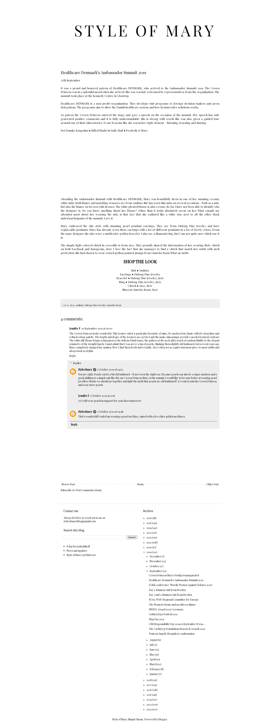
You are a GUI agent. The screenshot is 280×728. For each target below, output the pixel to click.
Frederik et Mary (137, 130)
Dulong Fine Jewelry (95, 305)
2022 (149, 537)
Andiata (79, 305)
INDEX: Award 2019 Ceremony (166, 609)
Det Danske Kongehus (74, 130)
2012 (149, 709)
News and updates (77, 550)
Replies (77, 363)
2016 (149, 690)
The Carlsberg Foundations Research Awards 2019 (177, 629)
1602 (72, 305)
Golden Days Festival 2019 (163, 614)
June (152, 649)
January (154, 674)
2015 (149, 694)
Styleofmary (85, 369)
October (155, 566)
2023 (149, 532)
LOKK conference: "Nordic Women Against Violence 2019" (180, 585)
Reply (72, 355)
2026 (149, 518)
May (152, 654)
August (154, 640)
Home (140, 484)
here (109, 249)
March (154, 664)
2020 (149, 547)
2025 (149, 523)
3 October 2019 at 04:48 (110, 411)
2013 (149, 704)
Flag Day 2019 (156, 619)
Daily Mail (117, 130)
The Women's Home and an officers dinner (172, 604)
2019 (149, 552)
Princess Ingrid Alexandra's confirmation (171, 633)
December (156, 556)
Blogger (162, 719)
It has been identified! (78, 546)
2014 (149, 699)
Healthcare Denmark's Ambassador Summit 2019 (176, 580)
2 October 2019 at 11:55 (102, 395)
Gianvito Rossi (114, 305)
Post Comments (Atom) (89, 490)
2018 (149, 680)
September (156, 571)
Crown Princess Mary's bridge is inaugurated (174, 575)
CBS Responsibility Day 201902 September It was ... (177, 624)
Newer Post (68, 484)
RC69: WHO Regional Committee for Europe (174, 599)
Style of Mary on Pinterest (81, 555)
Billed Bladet (99, 130)
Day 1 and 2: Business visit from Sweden (170, 594)
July (152, 644)
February (155, 669)
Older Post (212, 484)
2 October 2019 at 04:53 (110, 369)
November (156, 561)
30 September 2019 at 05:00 (96, 328)
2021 (149, 542)
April (153, 659)
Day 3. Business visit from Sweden (167, 590)
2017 (149, 685)
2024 (149, 528)
